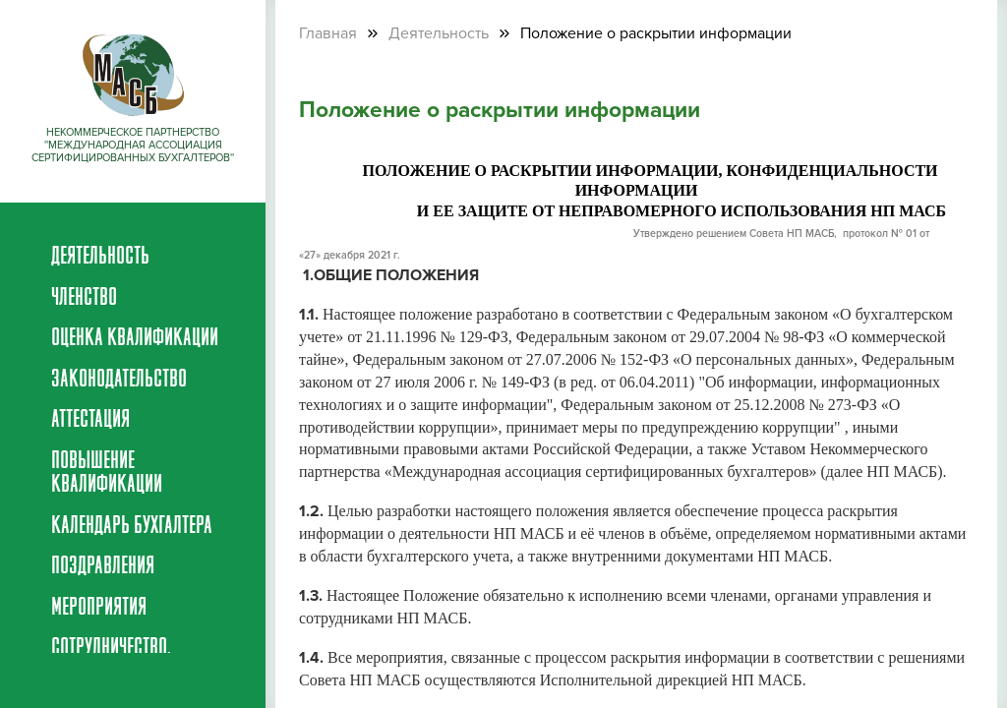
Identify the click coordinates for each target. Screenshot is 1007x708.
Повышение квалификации (106, 474)
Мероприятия (99, 608)
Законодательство (119, 380)
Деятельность (100, 257)
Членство (84, 299)
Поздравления (102, 567)
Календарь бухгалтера (131, 527)
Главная (328, 33)
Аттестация (90, 421)
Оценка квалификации (134, 339)
